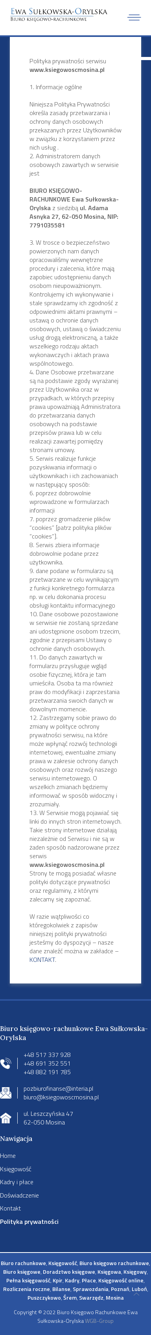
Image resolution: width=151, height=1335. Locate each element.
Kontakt (10, 1208)
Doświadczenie (19, 1195)
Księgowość (15, 1169)
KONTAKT (42, 959)
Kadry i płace (16, 1182)
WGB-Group (99, 1321)
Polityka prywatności (29, 1221)
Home (8, 1155)
